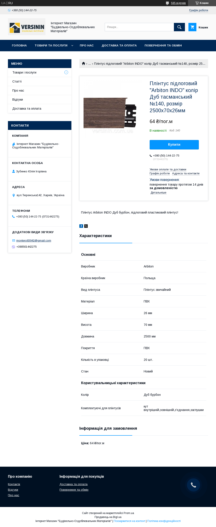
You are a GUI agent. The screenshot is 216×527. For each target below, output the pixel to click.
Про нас (87, 45)
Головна (19, 45)
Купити (174, 144)
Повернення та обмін (163, 45)
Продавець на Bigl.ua (108, 517)
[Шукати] (179, 27)
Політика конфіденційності (164, 521)
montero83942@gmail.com (33, 240)
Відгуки (17, 99)
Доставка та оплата (119, 45)
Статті (17, 81)
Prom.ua (129, 513)
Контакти (20, 57)
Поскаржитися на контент (129, 521)
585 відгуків (178, 3)
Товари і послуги (24, 72)
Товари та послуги (51, 45)
